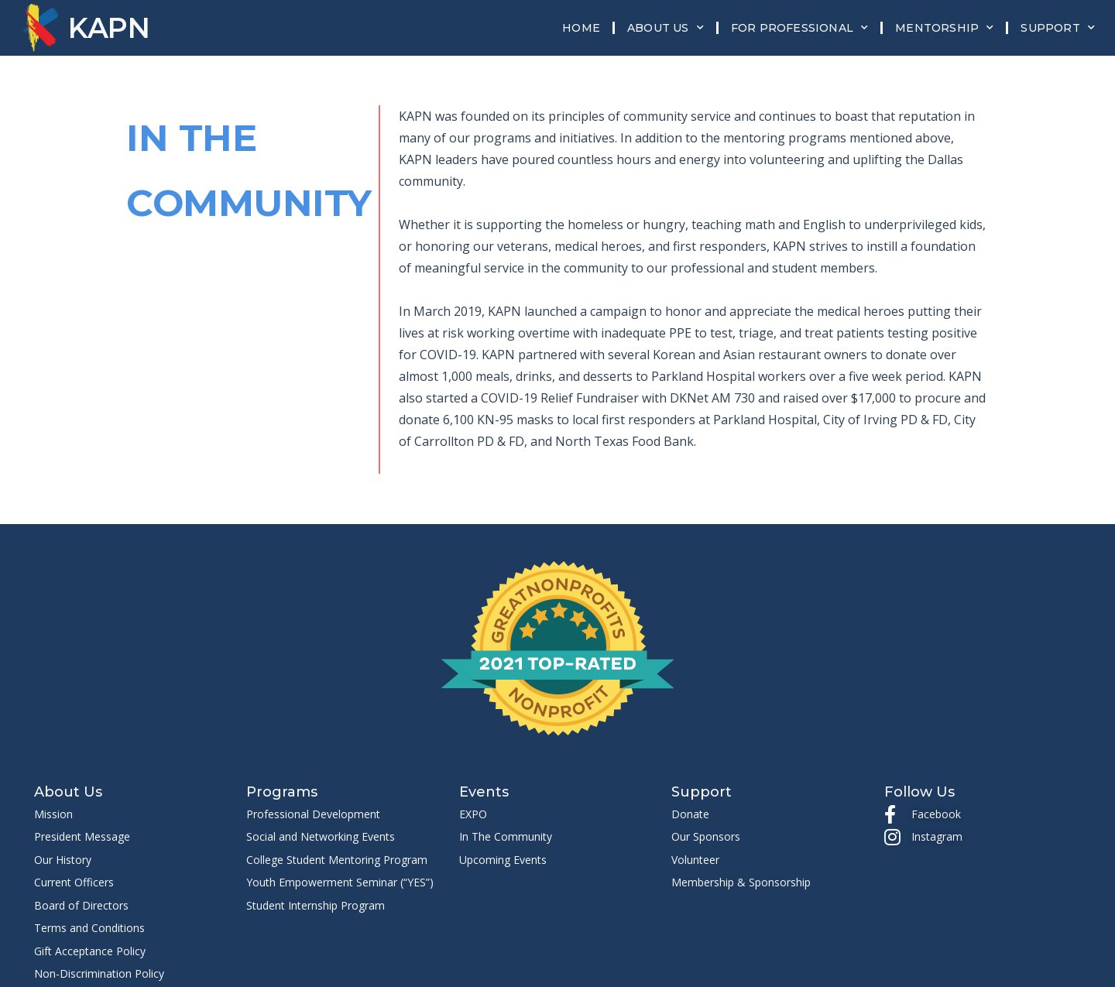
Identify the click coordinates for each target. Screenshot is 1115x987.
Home (581, 28)
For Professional (799, 27)
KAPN (109, 28)
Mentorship (944, 27)
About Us (665, 27)
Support (1058, 27)
